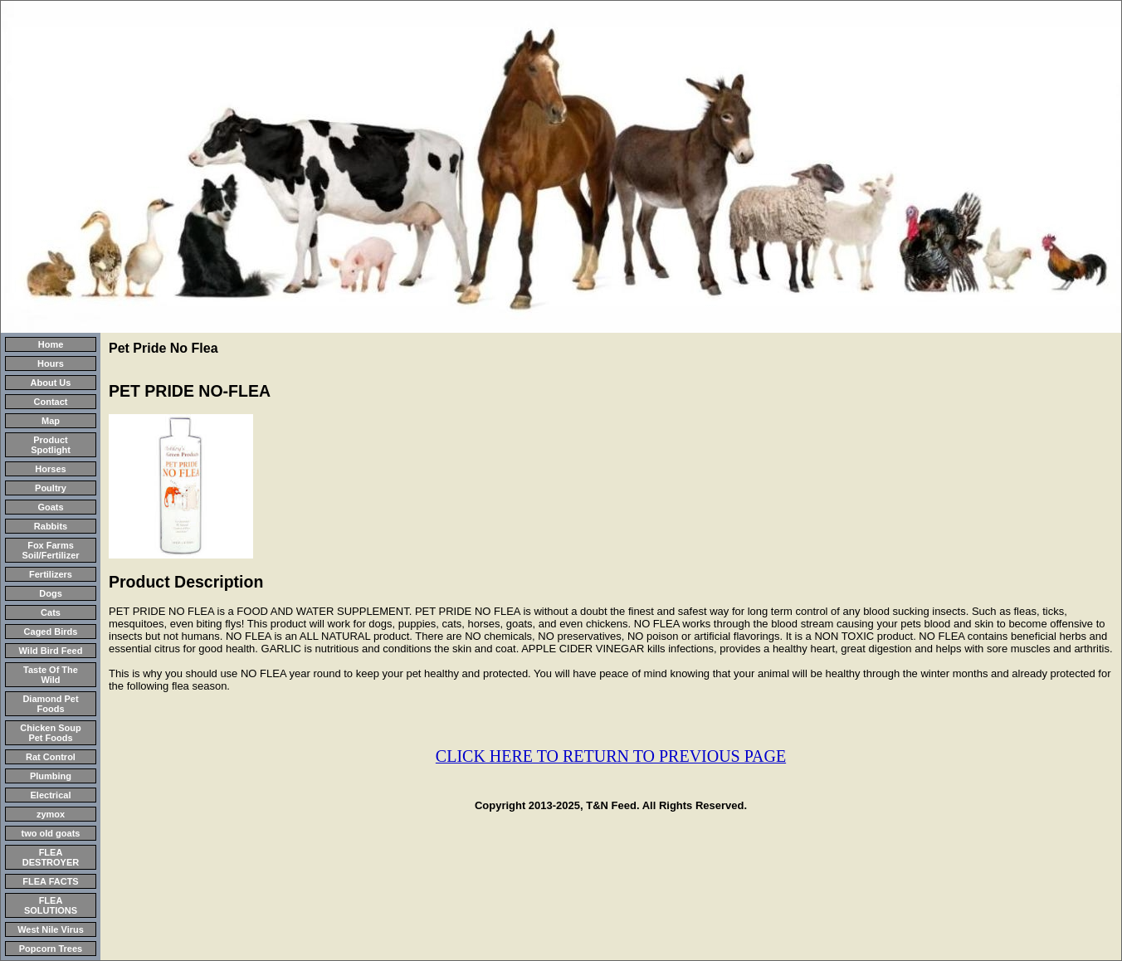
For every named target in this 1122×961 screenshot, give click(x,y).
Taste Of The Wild (50, 675)
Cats (51, 612)
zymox (51, 814)
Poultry (50, 488)
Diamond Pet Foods (50, 704)
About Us (51, 383)
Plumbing (50, 776)
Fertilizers (50, 574)
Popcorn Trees (50, 949)
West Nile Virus (50, 929)
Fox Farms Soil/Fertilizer (50, 550)
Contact (51, 402)
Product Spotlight (51, 445)
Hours (50, 363)
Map (50, 421)
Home (51, 344)
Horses (50, 469)
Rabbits (50, 526)
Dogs (50, 593)
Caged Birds (51, 632)
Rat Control (51, 757)
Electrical (51, 795)
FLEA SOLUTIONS (50, 905)
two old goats (51, 833)
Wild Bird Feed (51, 651)
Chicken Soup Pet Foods (50, 733)
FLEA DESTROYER (50, 857)
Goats (50, 507)
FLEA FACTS (50, 881)
